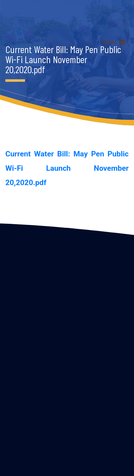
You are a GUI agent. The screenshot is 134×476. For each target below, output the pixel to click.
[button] (109, 42)
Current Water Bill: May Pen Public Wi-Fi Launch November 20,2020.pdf (67, 168)
